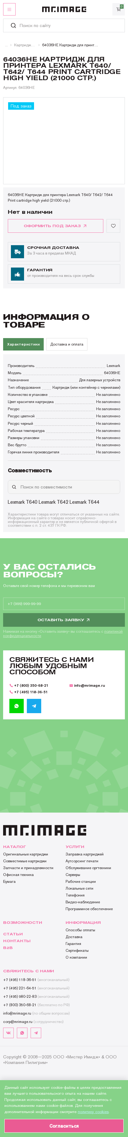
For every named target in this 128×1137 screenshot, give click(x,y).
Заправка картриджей (85, 854)
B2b (7, 948)
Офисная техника (18, 874)
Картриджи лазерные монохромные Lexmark (25, 45)
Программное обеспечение (89, 908)
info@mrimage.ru (87, 685)
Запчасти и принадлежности (28, 867)
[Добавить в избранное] (113, 226)
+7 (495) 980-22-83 (36, 996)
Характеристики (23, 344)
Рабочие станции (81, 881)
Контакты (17, 941)
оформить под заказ (55, 225)
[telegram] (34, 706)
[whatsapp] (16, 706)
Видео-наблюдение (83, 902)
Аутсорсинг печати (82, 861)
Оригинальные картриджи (25, 854)
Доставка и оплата (66, 344)
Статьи (13, 934)
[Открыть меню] (9, 9)
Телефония (75, 895)
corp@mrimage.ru (33, 1021)
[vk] (8, 1033)
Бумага (9, 881)
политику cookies (93, 1111)
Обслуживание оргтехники (88, 867)
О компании (76, 957)
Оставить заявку (64, 619)
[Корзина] (118, 9)
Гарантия (73, 943)
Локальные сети (79, 888)
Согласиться (64, 1126)
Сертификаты (77, 950)
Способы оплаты (80, 930)
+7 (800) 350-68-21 (28, 685)
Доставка (74, 936)
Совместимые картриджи (25, 861)
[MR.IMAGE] (64, 9)
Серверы (73, 874)
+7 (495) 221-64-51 (36, 988)
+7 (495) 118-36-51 (28, 692)
